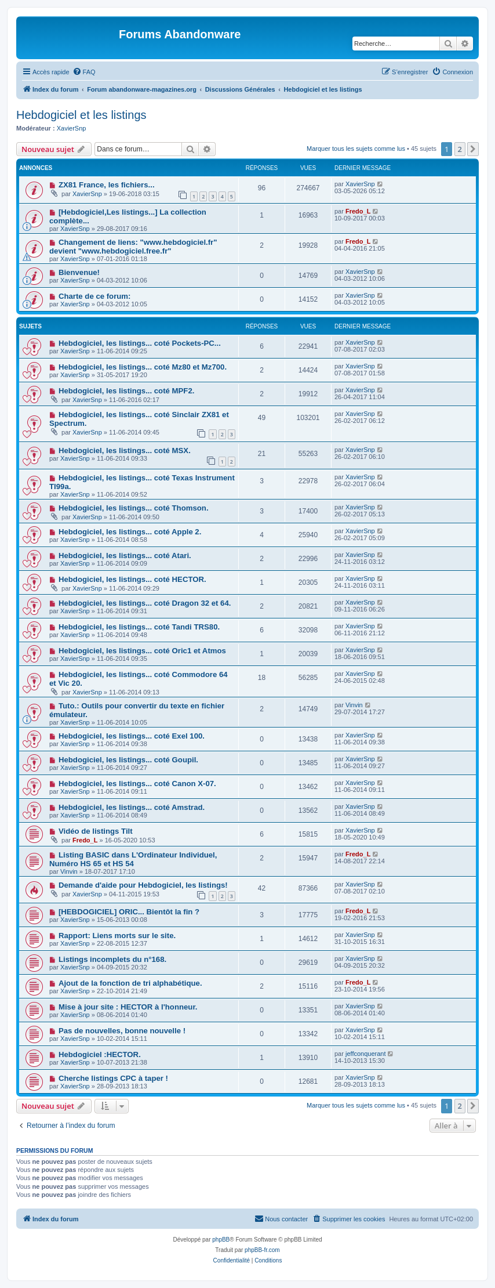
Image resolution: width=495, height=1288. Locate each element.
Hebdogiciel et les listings (81, 114)
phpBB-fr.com (262, 1250)
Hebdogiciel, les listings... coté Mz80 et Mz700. (143, 367)
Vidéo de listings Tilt (96, 831)
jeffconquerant (365, 1053)
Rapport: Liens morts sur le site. (117, 935)
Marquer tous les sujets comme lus (356, 148)
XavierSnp (71, 128)
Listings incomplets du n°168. (112, 959)
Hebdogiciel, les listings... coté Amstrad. (132, 807)
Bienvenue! (79, 272)
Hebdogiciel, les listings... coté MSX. (125, 450)
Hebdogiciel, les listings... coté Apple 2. (130, 531)
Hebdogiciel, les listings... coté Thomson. (134, 508)
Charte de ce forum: (95, 296)
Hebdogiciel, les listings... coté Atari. (125, 555)
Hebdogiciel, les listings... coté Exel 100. (132, 736)
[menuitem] (84, 72)
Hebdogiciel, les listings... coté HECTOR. (132, 579)
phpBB (221, 1239)
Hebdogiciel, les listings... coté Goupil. (128, 759)
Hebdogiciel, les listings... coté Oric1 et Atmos (142, 650)
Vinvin (354, 704)
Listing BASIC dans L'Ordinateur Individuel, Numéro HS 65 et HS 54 (133, 859)
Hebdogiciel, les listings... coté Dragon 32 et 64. (145, 603)
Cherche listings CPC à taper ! (113, 1078)
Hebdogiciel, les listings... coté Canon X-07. (137, 783)
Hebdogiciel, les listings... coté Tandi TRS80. (139, 627)
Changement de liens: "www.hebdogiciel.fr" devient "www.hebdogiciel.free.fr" (133, 246)
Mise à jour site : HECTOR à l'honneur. (128, 1007)
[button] (473, 149)
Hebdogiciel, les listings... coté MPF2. (127, 390)
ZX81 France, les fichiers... (107, 184)
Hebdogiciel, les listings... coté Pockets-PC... (140, 343)
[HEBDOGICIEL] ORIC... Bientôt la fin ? (129, 911)
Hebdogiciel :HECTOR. (100, 1054)
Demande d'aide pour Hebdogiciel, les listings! (143, 885)
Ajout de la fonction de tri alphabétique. (130, 983)
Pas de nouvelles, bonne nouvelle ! (122, 1030)
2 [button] (460, 149)
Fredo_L (357, 211)
